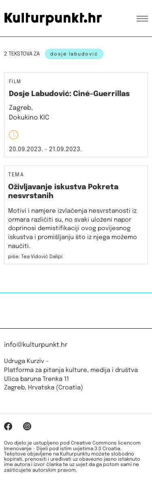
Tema (16, 175)
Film (15, 82)
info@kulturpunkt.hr (35, 345)
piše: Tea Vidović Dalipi (35, 256)
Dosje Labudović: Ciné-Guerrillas (69, 94)
